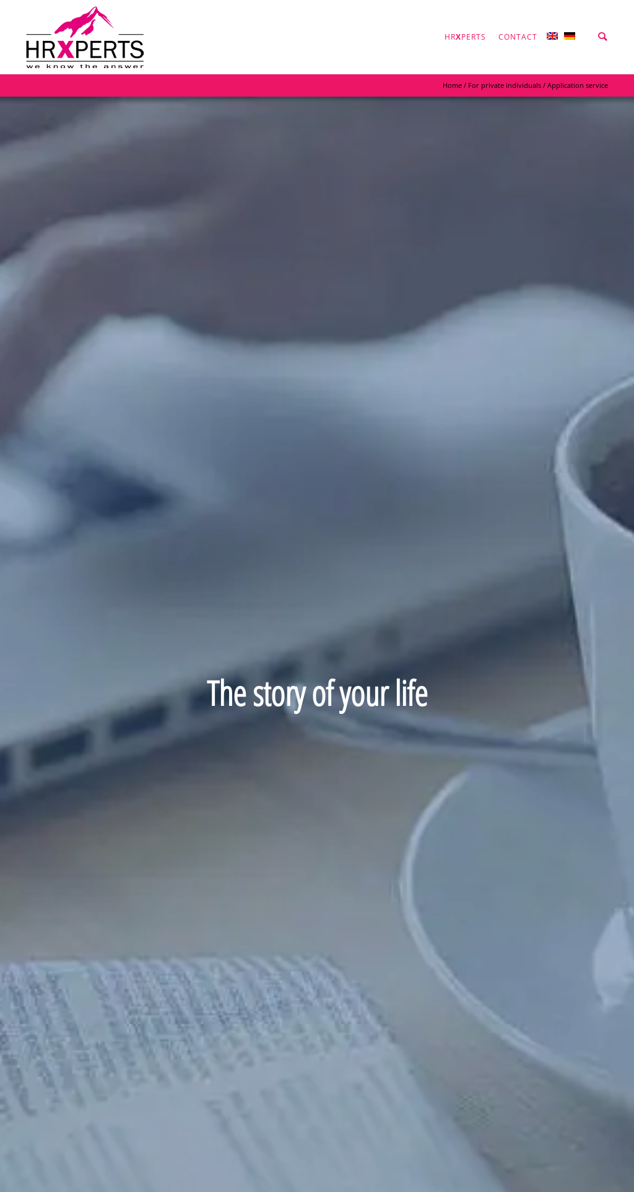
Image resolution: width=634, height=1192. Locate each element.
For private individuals (504, 85)
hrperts (465, 37)
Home (452, 85)
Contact (517, 37)
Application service (577, 85)
